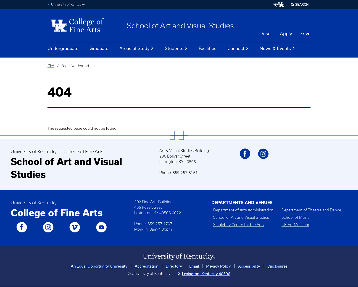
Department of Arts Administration (243, 210)
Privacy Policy (218, 266)
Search (302, 4)
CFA (50, 66)
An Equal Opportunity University (99, 266)
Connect (238, 48)
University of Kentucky (68, 4)
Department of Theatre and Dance (311, 210)
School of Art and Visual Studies (180, 25)
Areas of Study (136, 48)
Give (306, 33)
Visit (266, 33)
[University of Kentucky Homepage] (179, 257)
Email (194, 266)
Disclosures (277, 266)
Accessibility (249, 266)
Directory (174, 266)
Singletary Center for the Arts (238, 225)
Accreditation (146, 266)
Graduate (99, 48)
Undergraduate (63, 48)
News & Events (277, 48)
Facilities (207, 48)
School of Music (296, 217)
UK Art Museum (295, 225)
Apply (286, 33)
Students (176, 48)
